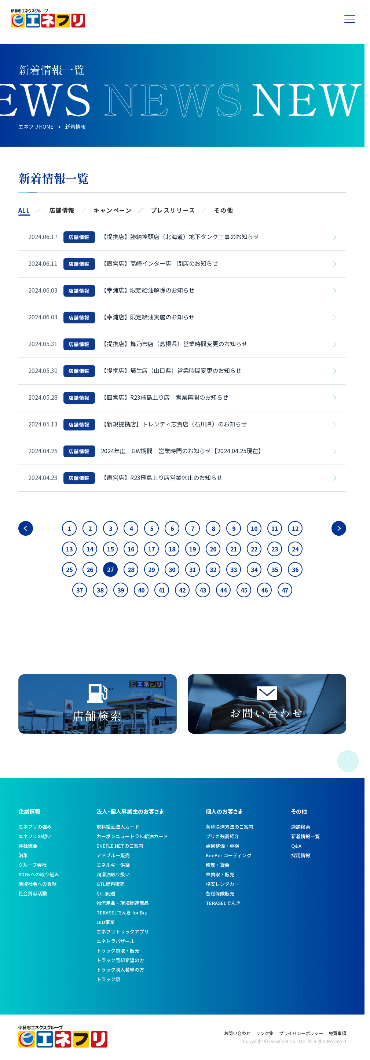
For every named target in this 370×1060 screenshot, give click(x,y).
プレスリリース (173, 210)
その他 (224, 210)
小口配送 (106, 893)
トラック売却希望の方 (120, 960)
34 (254, 569)
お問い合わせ (237, 1033)
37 (79, 590)
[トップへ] (48, 24)
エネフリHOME (36, 126)
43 (202, 590)
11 (274, 528)
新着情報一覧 (305, 836)
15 (110, 548)
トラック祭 (108, 979)
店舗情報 (62, 210)
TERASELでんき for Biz (121, 912)
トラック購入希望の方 (120, 969)
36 (295, 569)
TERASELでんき (223, 902)
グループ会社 (32, 864)
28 (131, 569)
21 (233, 548)
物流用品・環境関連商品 (122, 902)
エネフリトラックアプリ (122, 931)
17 (151, 548)
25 (69, 569)
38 (100, 590)
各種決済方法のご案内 (229, 826)
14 (90, 548)
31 (192, 569)
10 (254, 528)
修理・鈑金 (218, 864)
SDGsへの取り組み (38, 874)
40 (141, 590)
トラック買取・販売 (117, 950)
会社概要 (27, 845)
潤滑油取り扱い (113, 874)
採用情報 (300, 855)
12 (295, 528)
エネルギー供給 (113, 864)
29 (151, 569)
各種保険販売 (220, 893)
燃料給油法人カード (117, 826)
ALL (24, 210)
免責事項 (337, 1033)
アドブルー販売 (113, 855)
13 (69, 548)
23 (274, 548)
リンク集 (265, 1033)
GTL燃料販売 (110, 883)
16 (131, 548)
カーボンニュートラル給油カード (132, 836)
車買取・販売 (220, 874)
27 (110, 569)
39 (120, 590)
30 (172, 569)
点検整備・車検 (222, 845)
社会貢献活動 (32, 893)
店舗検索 (300, 826)
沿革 (23, 855)
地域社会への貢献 (37, 883)
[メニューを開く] (353, 18)
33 (233, 569)
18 (172, 548)
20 (213, 548)
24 (295, 548)
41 (161, 590)
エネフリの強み (35, 826)
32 (213, 569)
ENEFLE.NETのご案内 (119, 845)
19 (192, 548)
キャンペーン (113, 210)
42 (182, 590)
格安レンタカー (222, 883)
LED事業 (105, 921)
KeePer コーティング (229, 855)
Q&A (296, 845)
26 (90, 569)
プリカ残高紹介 (222, 836)
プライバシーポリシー (301, 1033)
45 (244, 590)
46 (264, 590)
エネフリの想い (35, 836)
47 (285, 590)
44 (223, 590)
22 (254, 548)
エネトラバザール (115, 941)
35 (274, 569)
